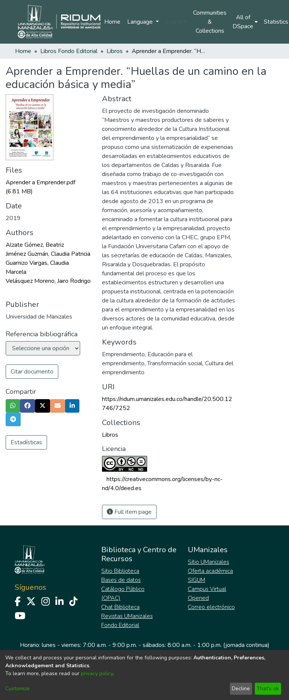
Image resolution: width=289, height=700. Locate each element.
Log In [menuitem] (174, 22)
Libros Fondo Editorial (68, 51)
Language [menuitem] (140, 22)
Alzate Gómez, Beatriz (35, 245)
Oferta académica (210, 571)
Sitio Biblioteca (120, 571)
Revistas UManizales (127, 616)
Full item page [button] (129, 512)
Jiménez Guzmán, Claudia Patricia (48, 254)
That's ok (268, 688)
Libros (114, 51)
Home (112, 22)
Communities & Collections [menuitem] (210, 22)
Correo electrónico (211, 607)
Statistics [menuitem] (276, 22)
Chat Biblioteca (120, 607)
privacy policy (97, 673)
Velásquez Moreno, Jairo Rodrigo (48, 281)
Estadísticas (26, 442)
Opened (198, 598)
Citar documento (32, 371)
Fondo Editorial (120, 625)
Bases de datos (121, 580)
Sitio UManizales (208, 562)
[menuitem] (245, 22)
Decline (241, 688)
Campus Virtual (207, 589)
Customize (17, 688)
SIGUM (196, 580)
